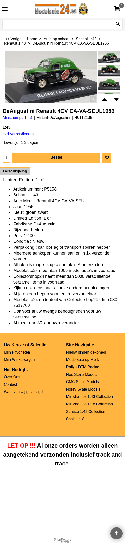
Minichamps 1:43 (17, 118)
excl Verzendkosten (18, 134)
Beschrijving (15, 171)
